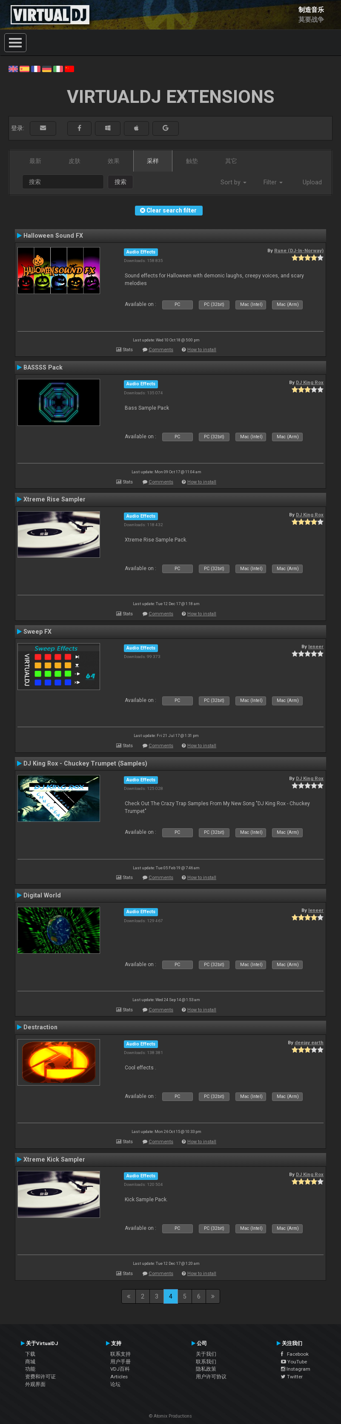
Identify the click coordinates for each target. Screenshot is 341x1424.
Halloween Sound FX (53, 235)
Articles (119, 1377)
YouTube (294, 1362)
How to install (201, 349)
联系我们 (206, 1362)
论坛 (115, 1384)
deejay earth (309, 1042)
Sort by (233, 182)
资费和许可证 (40, 1377)
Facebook (295, 1354)
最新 (35, 160)
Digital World (42, 895)
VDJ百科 (120, 1369)
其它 (231, 160)
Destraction (40, 1027)
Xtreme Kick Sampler (54, 1159)
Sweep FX (37, 631)
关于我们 (206, 1354)
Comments (161, 349)
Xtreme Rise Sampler (54, 499)
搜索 (120, 181)
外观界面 (35, 1384)
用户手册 (120, 1362)
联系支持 (120, 1354)
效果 (114, 160)
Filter (273, 182)
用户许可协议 (211, 1377)
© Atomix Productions (170, 1416)
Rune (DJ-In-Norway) (299, 250)
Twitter (292, 1377)
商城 (30, 1362)
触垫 (192, 160)
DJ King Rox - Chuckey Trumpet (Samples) (85, 763)
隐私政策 (206, 1369)
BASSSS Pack (43, 367)
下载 (30, 1354)
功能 (30, 1369)
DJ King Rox (310, 382)
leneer (316, 646)
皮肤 (74, 160)
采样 (153, 160)
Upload (312, 182)
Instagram (295, 1369)
